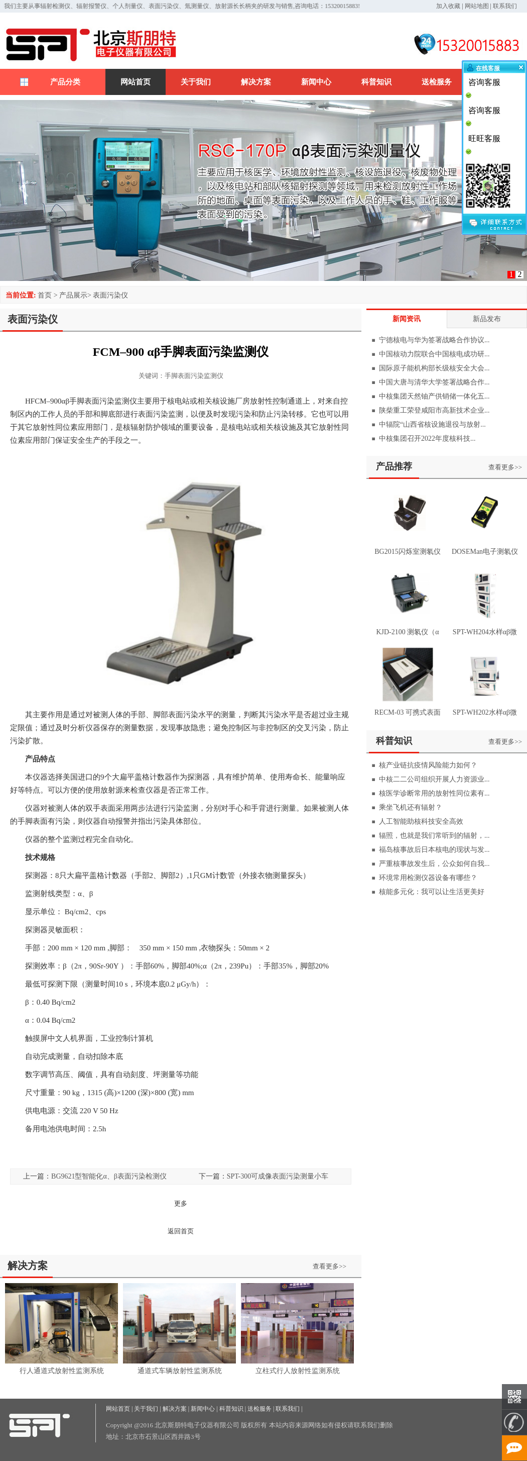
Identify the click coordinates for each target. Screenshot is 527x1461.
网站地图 (477, 6)
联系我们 (505, 6)
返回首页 (181, 1231)
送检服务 (437, 82)
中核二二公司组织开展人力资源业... (434, 779)
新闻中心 (316, 82)
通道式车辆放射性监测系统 (180, 1371)
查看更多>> (329, 1266)
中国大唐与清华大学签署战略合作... (434, 382)
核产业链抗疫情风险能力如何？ (428, 765)
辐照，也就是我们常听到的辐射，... (434, 835)
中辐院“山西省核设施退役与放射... (432, 424)
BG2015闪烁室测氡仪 (407, 551)
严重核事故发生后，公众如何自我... (434, 863)
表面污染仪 (110, 295)
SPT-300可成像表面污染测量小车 (278, 1176)
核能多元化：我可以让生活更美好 (431, 892)
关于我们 (196, 82)
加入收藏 (448, 6)
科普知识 (376, 82)
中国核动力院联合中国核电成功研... (434, 354)
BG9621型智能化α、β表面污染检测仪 (109, 1176)
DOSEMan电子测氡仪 (485, 551)
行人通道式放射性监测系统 (62, 1371)
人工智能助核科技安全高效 (421, 821)
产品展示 (73, 295)
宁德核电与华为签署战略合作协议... (434, 340)
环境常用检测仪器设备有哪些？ (428, 878)
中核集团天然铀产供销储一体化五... (434, 396)
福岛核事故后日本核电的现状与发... (434, 849)
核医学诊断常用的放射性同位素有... (434, 793)
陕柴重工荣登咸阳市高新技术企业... (434, 410)
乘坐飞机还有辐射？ (410, 807)
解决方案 (256, 82)
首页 (45, 295)
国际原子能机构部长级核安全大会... (434, 368)
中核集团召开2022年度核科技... (427, 438)
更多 (180, 1203)
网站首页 (135, 82)
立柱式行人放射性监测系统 (297, 1371)
